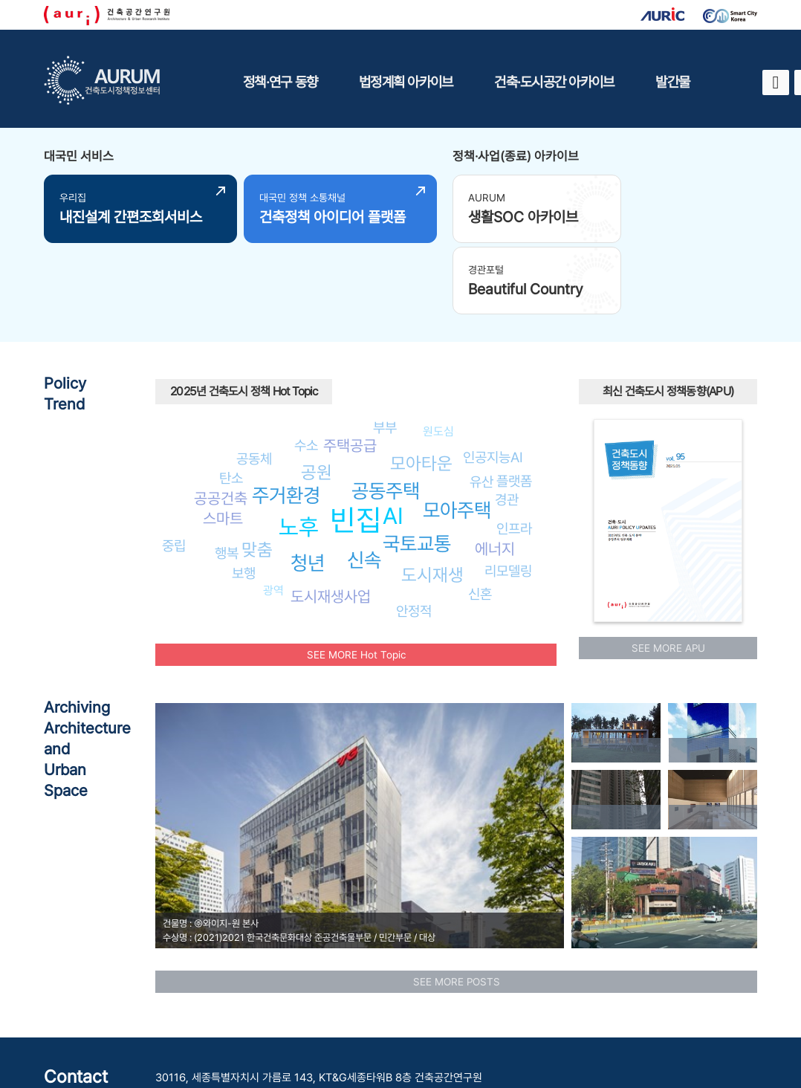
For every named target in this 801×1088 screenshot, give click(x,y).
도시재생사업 (331, 520)
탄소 (231, 401)
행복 (227, 477)
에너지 (495, 473)
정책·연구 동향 (280, 82)
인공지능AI (493, 380)
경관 (507, 423)
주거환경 (286, 419)
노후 (299, 451)
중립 (174, 470)
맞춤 (257, 474)
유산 (481, 405)
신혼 (480, 518)
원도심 (438, 355)
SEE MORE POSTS (456, 905)
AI (393, 440)
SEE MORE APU (668, 571)
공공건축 (220, 422)
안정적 (414, 534)
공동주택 (385, 415)
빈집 (356, 444)
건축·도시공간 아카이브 (554, 82)
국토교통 (417, 467)
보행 (244, 496)
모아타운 (421, 387)
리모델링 (508, 495)
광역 (273, 514)
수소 (306, 369)
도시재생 (432, 498)
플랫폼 (514, 404)
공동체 (254, 382)
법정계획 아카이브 (406, 82)
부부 (385, 351)
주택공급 (350, 369)
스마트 (223, 442)
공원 (316, 396)
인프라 (514, 452)
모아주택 (457, 433)
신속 (364, 484)
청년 (308, 486)
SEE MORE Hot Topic (356, 578)
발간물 (672, 82)
